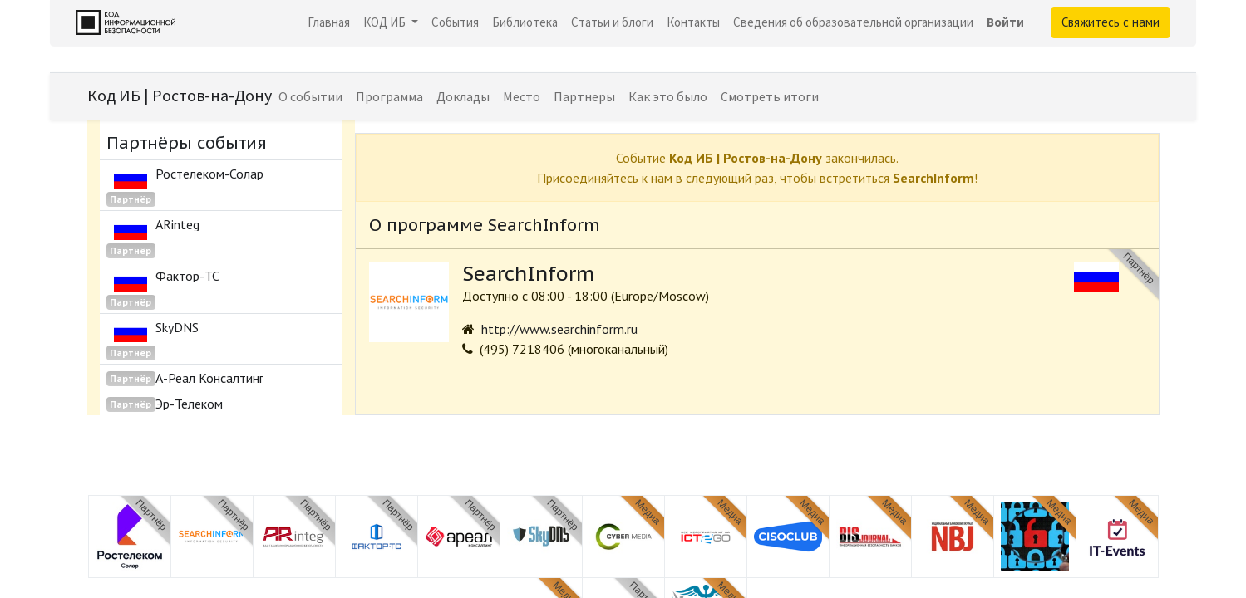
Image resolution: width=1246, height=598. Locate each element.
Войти (1005, 22)
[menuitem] (329, 23)
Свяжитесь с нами (1110, 22)
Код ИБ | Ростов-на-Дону (179, 95)
